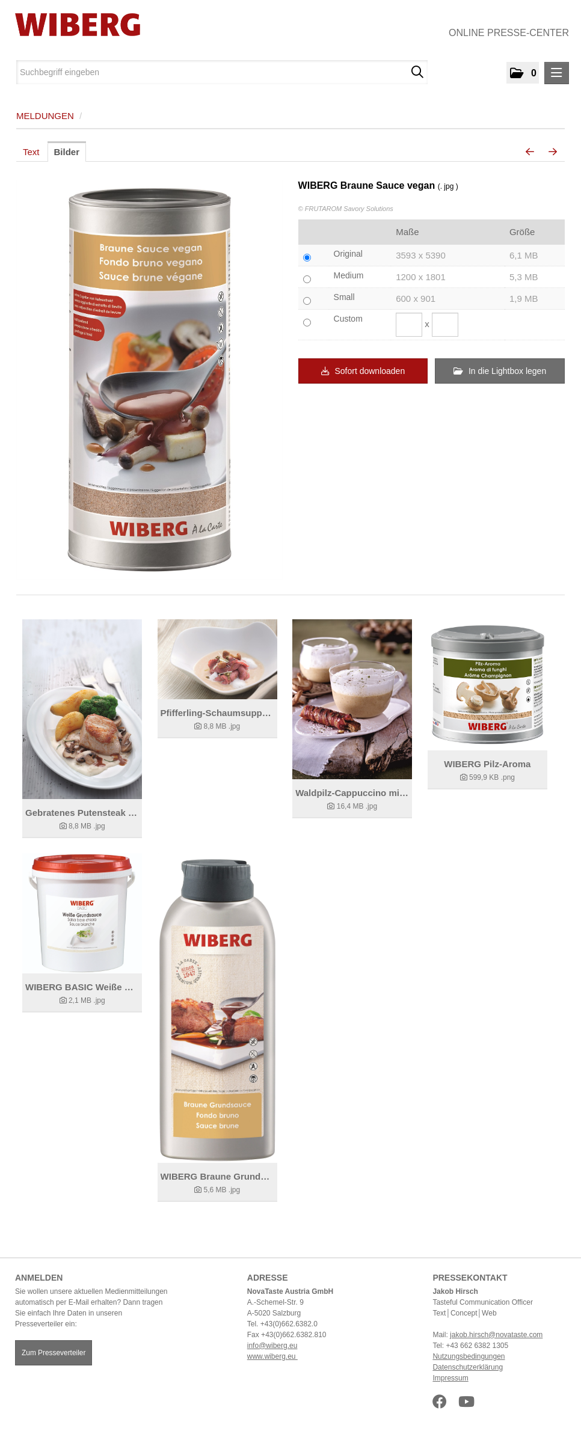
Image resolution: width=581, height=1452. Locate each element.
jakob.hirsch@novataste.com (496, 1335)
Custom (348, 318)
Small (344, 297)
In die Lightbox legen (499, 371)
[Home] (73, 24)
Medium (349, 275)
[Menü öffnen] (556, 73)
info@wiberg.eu (272, 1345)
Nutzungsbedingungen (468, 1356)
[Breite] (409, 325)
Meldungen (45, 116)
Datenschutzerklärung (467, 1367)
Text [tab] (31, 152)
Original (348, 254)
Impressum (450, 1378)
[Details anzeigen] (82, 709)
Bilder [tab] (67, 152)
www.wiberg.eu (272, 1356)
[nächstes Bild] (553, 152)
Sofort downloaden (363, 371)
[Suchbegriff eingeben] (222, 72)
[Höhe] (445, 325)
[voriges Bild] (530, 152)
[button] (522, 73)
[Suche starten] (417, 72)
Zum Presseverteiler (53, 1353)
